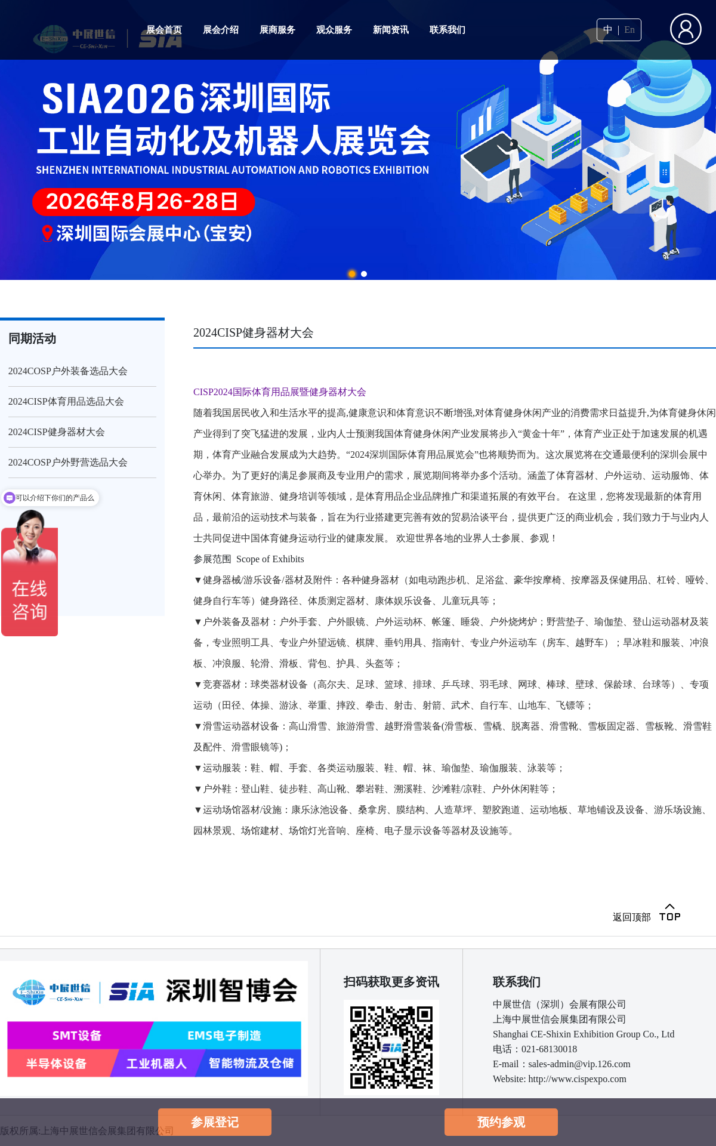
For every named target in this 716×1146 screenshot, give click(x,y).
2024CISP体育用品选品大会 (66, 401)
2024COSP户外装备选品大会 (68, 371)
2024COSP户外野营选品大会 (68, 462)
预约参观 (501, 1122)
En (629, 30)
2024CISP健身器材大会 (56, 432)
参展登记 (215, 1122)
